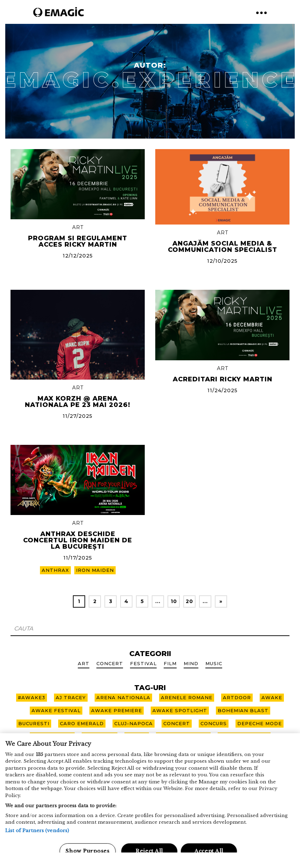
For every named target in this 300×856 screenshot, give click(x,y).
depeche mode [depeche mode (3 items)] (259, 723)
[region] (150, 794)
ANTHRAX (55, 570)
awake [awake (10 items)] (271, 697)
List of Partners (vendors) (37, 831)
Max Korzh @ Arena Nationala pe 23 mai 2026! (77, 401)
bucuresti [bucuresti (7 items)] (33, 723)
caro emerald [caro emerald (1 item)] (82, 723)
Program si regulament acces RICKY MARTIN (77, 241)
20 (189, 601)
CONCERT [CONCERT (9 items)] (176, 723)
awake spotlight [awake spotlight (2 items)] (179, 710)
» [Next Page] (221, 601)
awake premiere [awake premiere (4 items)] (116, 710)
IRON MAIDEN (95, 570)
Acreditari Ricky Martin (222, 379)
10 (174, 601)
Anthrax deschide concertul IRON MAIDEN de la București (77, 540)
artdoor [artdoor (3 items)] (237, 697)
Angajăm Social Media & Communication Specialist (222, 246)
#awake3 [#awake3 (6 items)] (31, 697)
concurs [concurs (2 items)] (213, 723)
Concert (109, 663)
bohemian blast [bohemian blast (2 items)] (243, 710)
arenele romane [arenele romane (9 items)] (186, 697)
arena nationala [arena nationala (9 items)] (123, 697)
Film (170, 663)
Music (213, 663)
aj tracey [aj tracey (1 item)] (71, 697)
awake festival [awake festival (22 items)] (56, 710)
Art (77, 227)
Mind (191, 663)
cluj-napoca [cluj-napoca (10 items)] (133, 723)
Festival (143, 663)
